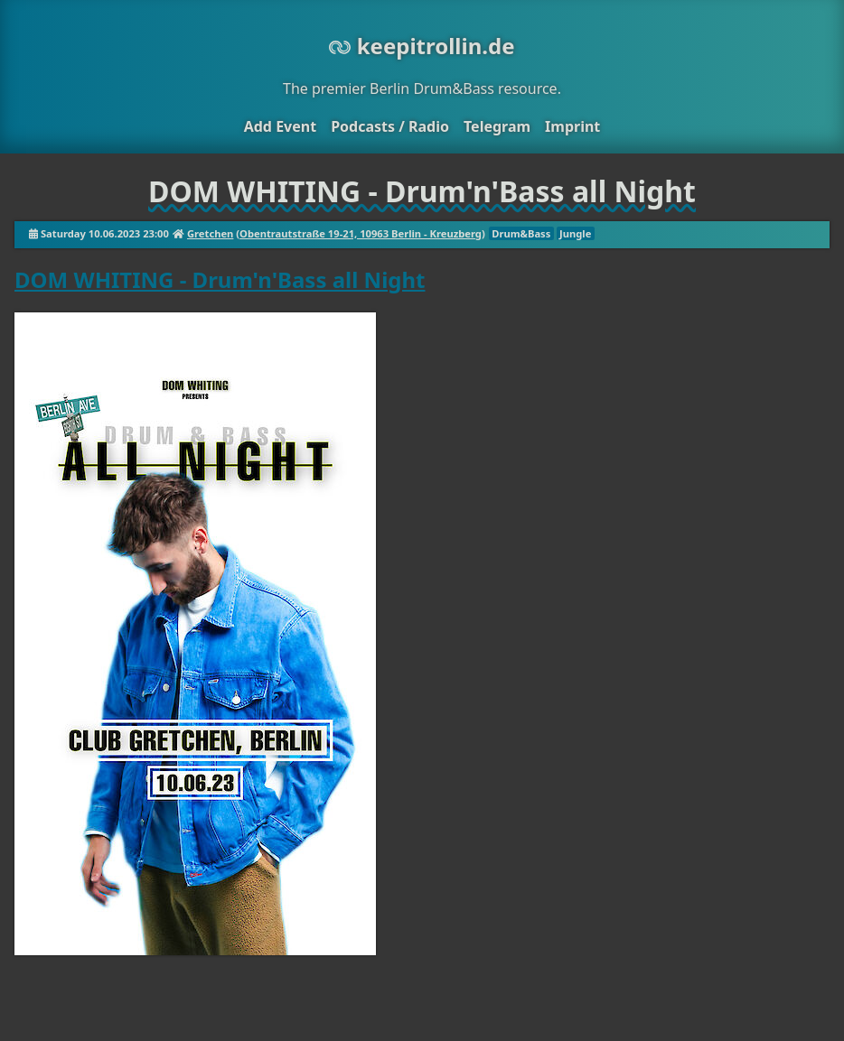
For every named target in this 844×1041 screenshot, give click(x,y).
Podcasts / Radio (390, 126)
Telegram (497, 126)
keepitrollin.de (421, 45)
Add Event (280, 126)
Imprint (572, 126)
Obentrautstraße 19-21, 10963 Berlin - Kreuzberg (360, 233)
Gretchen (210, 233)
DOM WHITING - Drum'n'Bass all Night (220, 279)
